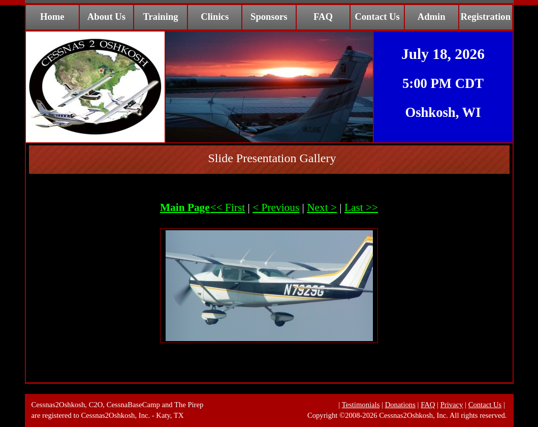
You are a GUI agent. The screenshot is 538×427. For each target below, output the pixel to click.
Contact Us (377, 16)
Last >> (361, 207)
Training (160, 16)
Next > (322, 207)
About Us (106, 16)
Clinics (215, 16)
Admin (432, 16)
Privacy (451, 405)
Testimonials (361, 405)
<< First (227, 207)
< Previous (275, 207)
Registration (486, 16)
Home (52, 16)
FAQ (323, 16)
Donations (400, 405)
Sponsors (269, 16)
